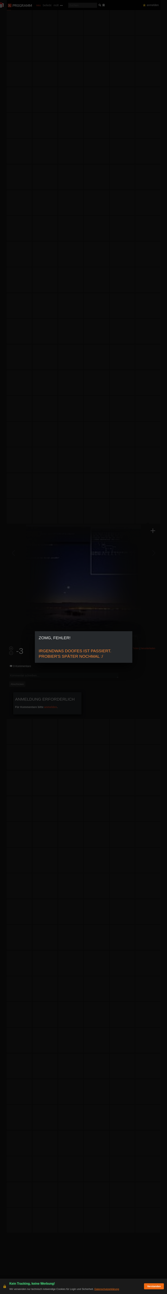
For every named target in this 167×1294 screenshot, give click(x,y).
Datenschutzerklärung (106, 1289)
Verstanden (154, 1286)
